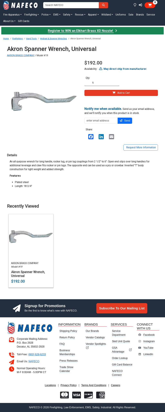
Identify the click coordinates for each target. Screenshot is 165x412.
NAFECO (34, 361)
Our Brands (92, 331)
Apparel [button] (92, 14)
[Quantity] (101, 83)
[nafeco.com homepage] (20, 4)
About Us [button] (8, 21)
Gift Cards (23, 21)
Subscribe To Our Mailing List (122, 308)
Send (125, 120)
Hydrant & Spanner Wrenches (53, 38)
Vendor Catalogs (95, 337)
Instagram (149, 341)
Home (6, 38)
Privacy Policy (69, 385)
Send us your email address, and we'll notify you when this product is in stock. (119, 111)
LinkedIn (148, 354)
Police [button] (45, 14)
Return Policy (67, 337)
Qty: (88, 77)
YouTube (148, 347)
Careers (115, 385)
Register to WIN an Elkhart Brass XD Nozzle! (82, 31)
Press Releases (68, 360)
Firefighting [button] (30, 14)
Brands (140, 14)
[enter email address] (101, 121)
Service (150, 14)
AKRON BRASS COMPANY (20, 55)
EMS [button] (55, 14)
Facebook (149, 334)
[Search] (103, 5)
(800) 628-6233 (37, 354)
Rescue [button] (79, 14)
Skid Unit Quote (121, 341)
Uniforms (121, 14)
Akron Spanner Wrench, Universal (28, 274)
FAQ (62, 344)
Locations (50, 385)
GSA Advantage (122, 349)
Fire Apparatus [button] (11, 14)
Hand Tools (31, 38)
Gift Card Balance (122, 364)
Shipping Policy (68, 331)
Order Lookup (120, 358)
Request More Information (141, 147)
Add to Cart (121, 92)
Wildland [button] (106, 14)
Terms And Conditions (93, 385)
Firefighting (17, 38)
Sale (130, 14)
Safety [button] (66, 14)
